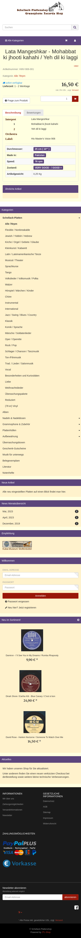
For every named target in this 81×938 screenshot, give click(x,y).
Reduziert (10, 400)
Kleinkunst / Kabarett (16, 248)
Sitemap (47, 812)
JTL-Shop (46, 932)
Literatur (7, 466)
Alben (6, 412)
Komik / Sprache (13, 327)
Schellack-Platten (42, 218)
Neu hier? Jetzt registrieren (20, 607)
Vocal (8, 369)
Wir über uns (8, 798)
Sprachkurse (11, 266)
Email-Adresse (11, 570)
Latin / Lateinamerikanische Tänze (23, 254)
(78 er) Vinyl (11, 406)
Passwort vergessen (17, 601)
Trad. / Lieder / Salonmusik (19, 363)
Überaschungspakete (16, 394)
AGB (45, 807)
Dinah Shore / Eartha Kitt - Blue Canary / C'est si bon (30, 696)
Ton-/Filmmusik (13, 357)
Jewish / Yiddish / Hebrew (18, 236)
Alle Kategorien (14, 40)
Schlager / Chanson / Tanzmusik (22, 351)
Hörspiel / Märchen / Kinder (19, 290)
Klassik (9, 321)
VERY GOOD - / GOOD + (48, 167)
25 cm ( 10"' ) (42, 149)
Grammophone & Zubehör (42, 424)
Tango (8, 272)
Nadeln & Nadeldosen (42, 418)
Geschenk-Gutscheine (14, 448)
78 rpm (39, 161)
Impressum (48, 818)
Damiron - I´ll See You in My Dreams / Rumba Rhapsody (32, 655)
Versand (75, 90)
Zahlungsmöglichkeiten (13, 804)
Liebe (8, 381)
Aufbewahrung (42, 436)
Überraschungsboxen (14, 442)
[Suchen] (37, 27)
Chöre (8, 296)
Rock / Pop (11, 345)
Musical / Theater (14, 260)
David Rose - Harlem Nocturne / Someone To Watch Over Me (34, 737)
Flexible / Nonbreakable (17, 230)
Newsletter (7, 815)
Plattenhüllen (42, 430)
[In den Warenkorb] (75, 99)
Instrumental (11, 302)
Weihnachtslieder (14, 387)
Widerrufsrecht (49, 823)
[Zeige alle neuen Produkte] (78, 620)
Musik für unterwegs (13, 454)
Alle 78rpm (19, 76)
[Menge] (56, 99)
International (11, 308)
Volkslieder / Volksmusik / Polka (21, 278)
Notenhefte (8, 472)
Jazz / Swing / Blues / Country (21, 315)
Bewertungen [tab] (34, 112)
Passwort (8, 582)
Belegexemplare (11, 460)
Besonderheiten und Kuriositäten (22, 375)
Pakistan (40, 155)
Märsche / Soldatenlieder (18, 333)
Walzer (8, 284)
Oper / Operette (13, 339)
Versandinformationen (12, 810)
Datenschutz (48, 801)
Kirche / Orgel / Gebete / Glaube (22, 242)
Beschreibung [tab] (13, 112)
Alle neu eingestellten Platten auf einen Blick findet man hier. (34, 491)
